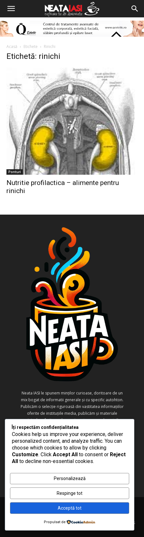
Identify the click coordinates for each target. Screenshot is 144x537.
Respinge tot (69, 493)
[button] (11, 8)
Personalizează (70, 478)
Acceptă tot (70, 508)
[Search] (135, 8)
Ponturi (14, 172)
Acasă (11, 46)
